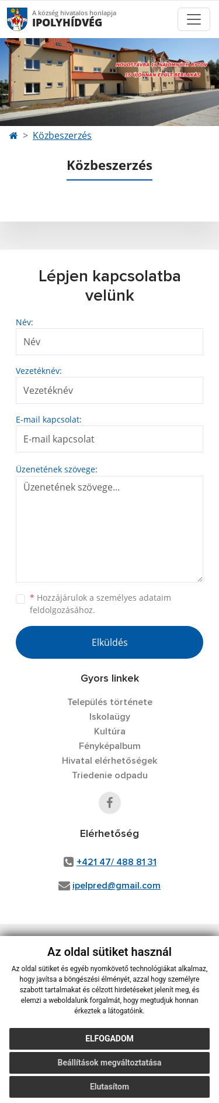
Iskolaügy (109, 716)
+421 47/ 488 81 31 (117, 862)
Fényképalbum (110, 746)
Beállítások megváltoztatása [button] (110, 1062)
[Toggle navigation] (194, 19)
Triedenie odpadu (110, 775)
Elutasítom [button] (109, 1086)
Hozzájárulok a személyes (100, 603)
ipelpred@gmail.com (116, 885)
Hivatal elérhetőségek (109, 760)
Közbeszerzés (62, 135)
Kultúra (110, 731)
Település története (109, 702)
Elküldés (110, 642)
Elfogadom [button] (109, 1038)
